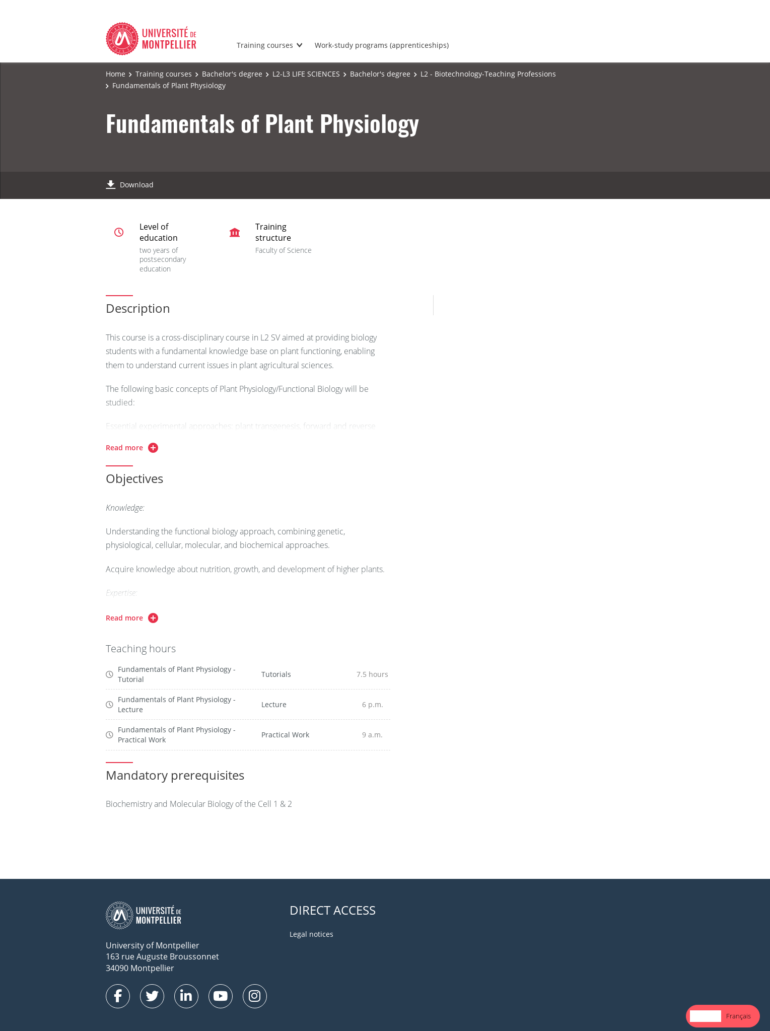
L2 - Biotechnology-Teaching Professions (488, 74)
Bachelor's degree (232, 74)
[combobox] (705, 1016)
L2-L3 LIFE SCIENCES (306, 74)
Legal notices (311, 934)
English (705, 1015)
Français (738, 1015)
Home (115, 74)
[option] (738, 1016)
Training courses (265, 45)
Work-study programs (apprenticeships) (382, 45)
